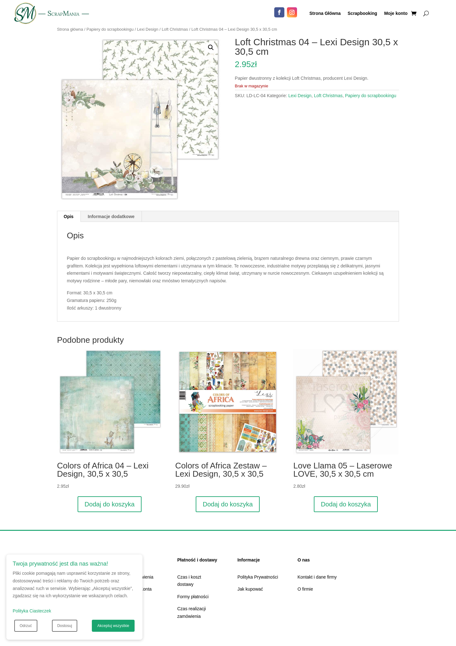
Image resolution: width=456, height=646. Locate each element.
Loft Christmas (175, 29)
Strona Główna (325, 13)
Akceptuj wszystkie (113, 626)
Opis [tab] (68, 216)
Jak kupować (250, 589)
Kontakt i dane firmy (317, 577)
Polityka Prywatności (258, 577)
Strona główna (70, 29)
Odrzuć (26, 626)
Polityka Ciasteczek (32, 610)
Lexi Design (147, 29)
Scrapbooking (362, 13)
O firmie (305, 589)
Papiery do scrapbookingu (110, 29)
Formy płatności (193, 596)
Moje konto (396, 13)
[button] (211, 47)
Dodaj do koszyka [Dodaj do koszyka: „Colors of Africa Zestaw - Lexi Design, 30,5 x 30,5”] (228, 504)
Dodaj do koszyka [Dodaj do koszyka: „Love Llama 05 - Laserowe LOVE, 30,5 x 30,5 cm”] (346, 504)
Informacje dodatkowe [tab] (111, 216)
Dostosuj (64, 626)
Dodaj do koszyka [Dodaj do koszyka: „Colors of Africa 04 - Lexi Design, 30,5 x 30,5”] (110, 504)
